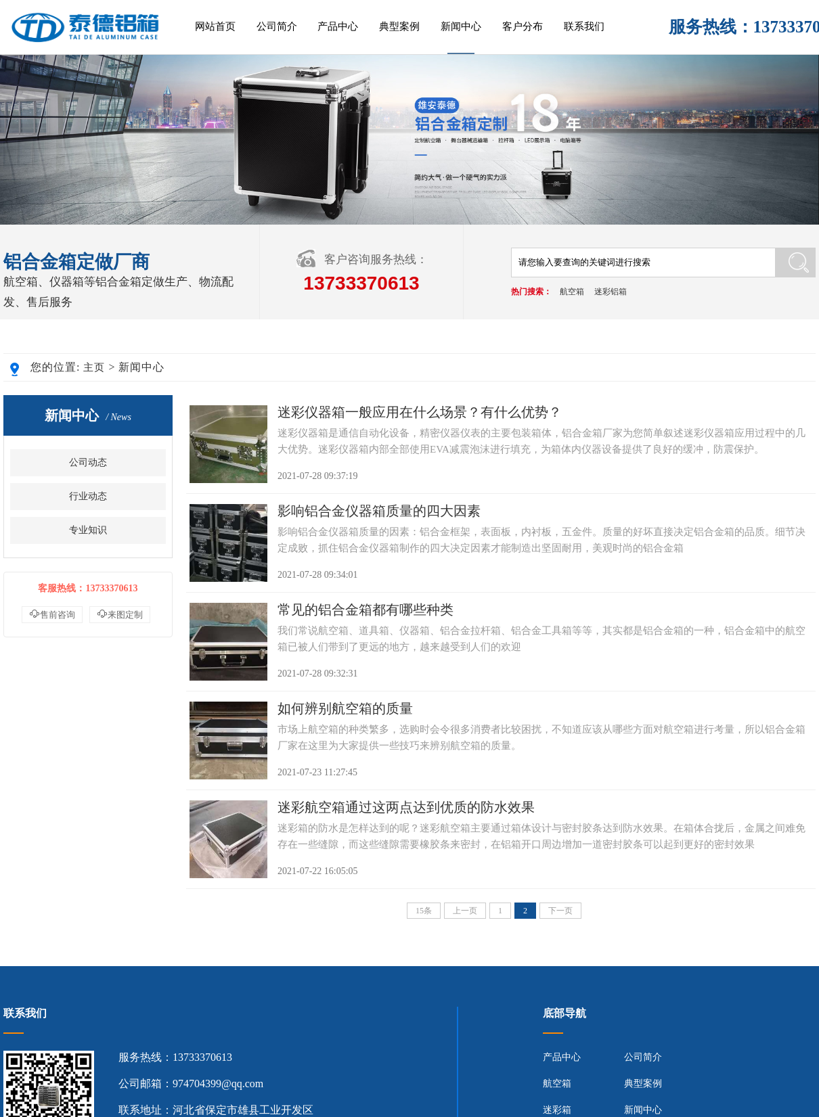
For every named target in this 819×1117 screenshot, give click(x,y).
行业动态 (88, 496)
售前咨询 (52, 614)
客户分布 (522, 26)
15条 (424, 910)
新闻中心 (461, 26)
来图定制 (120, 614)
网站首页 (215, 26)
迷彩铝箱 (610, 291)
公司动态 (88, 462)
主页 (94, 367)
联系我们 (584, 26)
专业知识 (88, 530)
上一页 (465, 910)
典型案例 (399, 26)
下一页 (560, 910)
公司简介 (277, 26)
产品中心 (337, 26)
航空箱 (572, 291)
